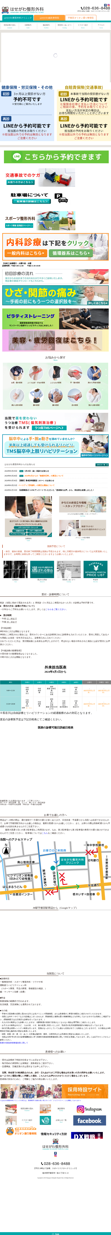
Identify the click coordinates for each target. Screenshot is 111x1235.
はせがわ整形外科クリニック (18, 18)
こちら (45, 833)
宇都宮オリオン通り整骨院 (81, 18)
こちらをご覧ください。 (56, 609)
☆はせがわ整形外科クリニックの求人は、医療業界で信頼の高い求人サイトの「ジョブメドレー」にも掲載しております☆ (40, 1100)
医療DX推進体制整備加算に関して (14, 1043)
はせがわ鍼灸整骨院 (49, 18)
